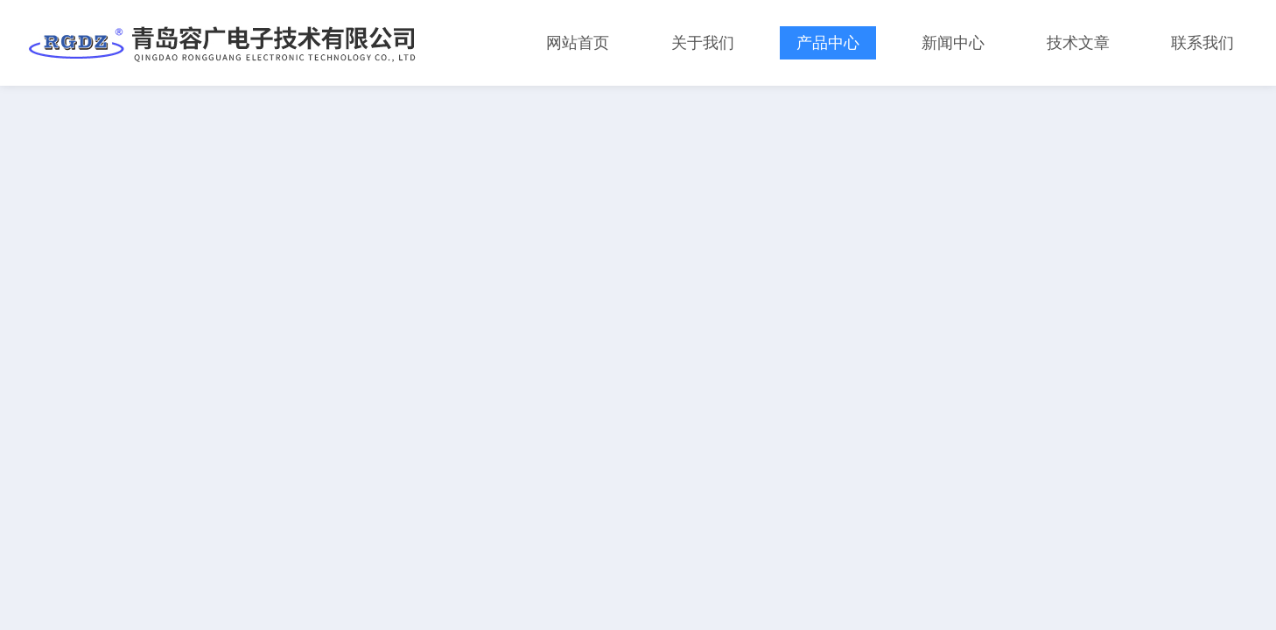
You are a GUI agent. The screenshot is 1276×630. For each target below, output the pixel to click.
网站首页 (577, 43)
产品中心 (827, 43)
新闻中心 (953, 43)
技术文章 (1078, 43)
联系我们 (1202, 43)
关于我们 (702, 43)
